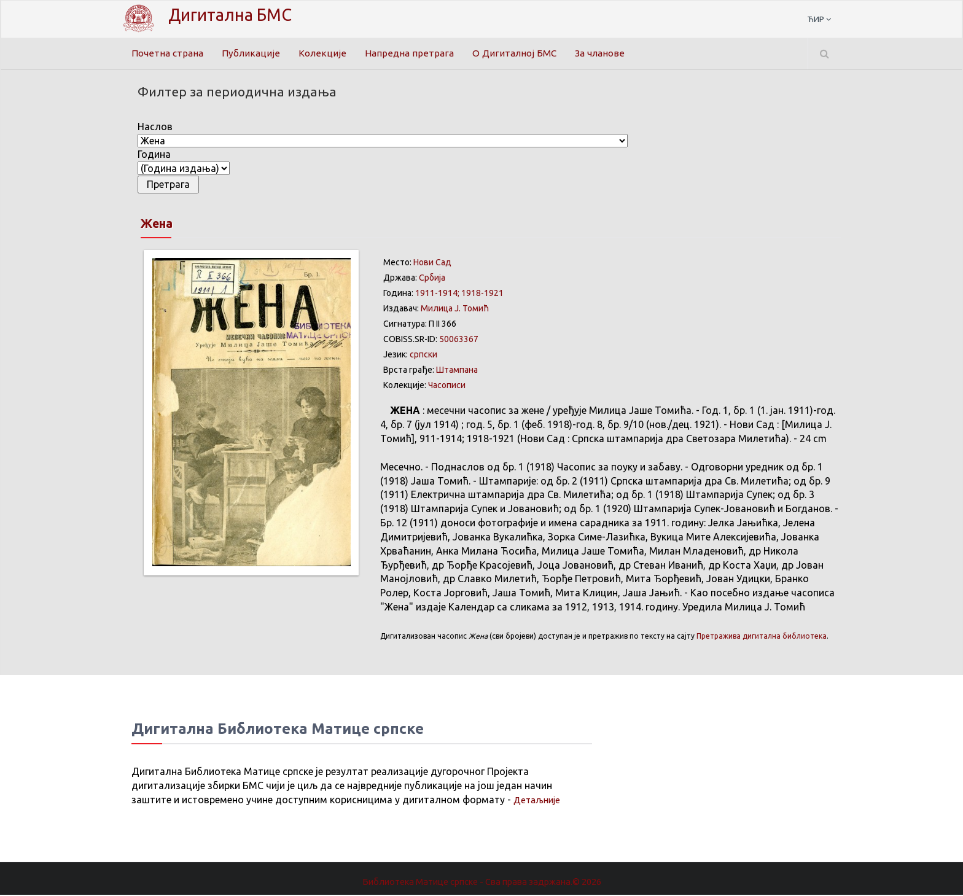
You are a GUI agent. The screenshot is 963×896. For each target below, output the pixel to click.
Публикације (254, 53)
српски (423, 355)
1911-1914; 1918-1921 (459, 294)
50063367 (458, 340)
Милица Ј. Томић (455, 309)
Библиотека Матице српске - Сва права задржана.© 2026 (481, 883)
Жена (161, 224)
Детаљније (538, 800)
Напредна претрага (413, 53)
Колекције (325, 53)
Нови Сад (432, 263)
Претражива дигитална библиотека (761, 637)
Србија (432, 279)
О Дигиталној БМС (520, 53)
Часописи (447, 386)
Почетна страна (168, 53)
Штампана (457, 371)
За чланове (608, 53)
